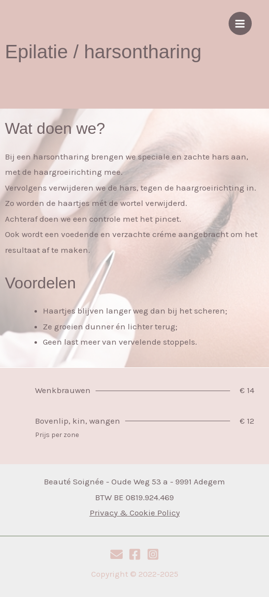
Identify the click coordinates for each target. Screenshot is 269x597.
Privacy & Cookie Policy (135, 512)
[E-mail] (116, 554)
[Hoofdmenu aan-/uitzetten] (240, 24)
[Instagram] (153, 554)
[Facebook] (135, 554)
